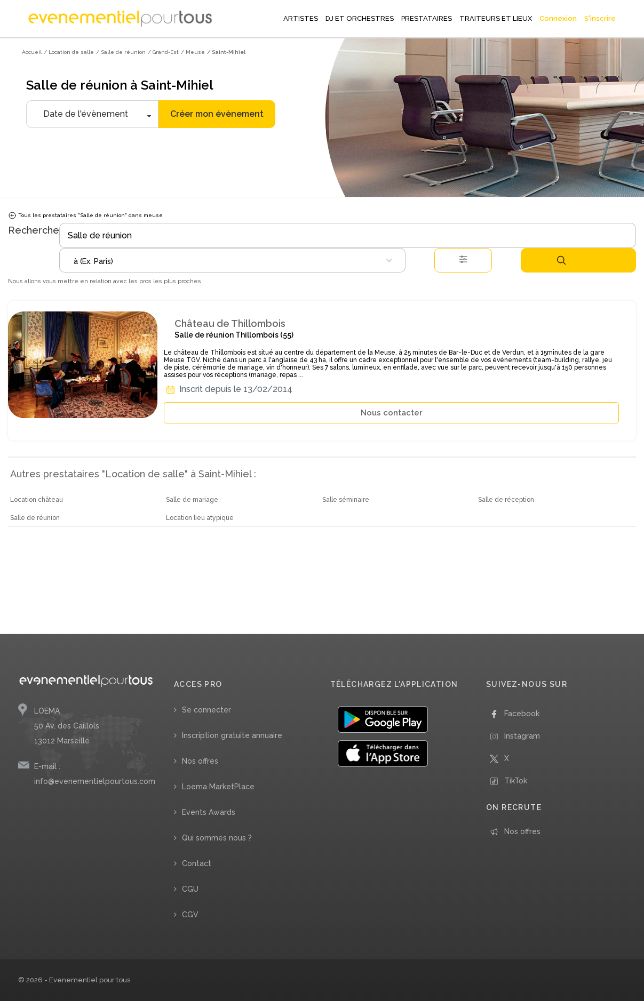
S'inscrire (600, 18)
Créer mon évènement (217, 114)
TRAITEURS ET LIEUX (495, 18)
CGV (190, 914)
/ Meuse (193, 52)
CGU (190, 889)
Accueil (32, 52)
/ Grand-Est (163, 52)
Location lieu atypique (200, 518)
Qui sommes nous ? (217, 838)
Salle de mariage (192, 499)
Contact (196, 863)
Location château (36, 499)
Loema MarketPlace (218, 786)
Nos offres (200, 761)
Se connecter (206, 710)
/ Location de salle (69, 52)
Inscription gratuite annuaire (232, 735)
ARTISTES (300, 18)
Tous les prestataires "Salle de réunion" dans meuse (85, 215)
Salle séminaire (345, 499)
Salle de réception (506, 499)
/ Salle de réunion (121, 52)
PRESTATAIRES (426, 18)
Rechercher (561, 260)
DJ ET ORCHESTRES (359, 18)
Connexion (558, 18)
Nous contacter (392, 413)
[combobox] (232, 260)
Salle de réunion (35, 518)
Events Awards (208, 812)
